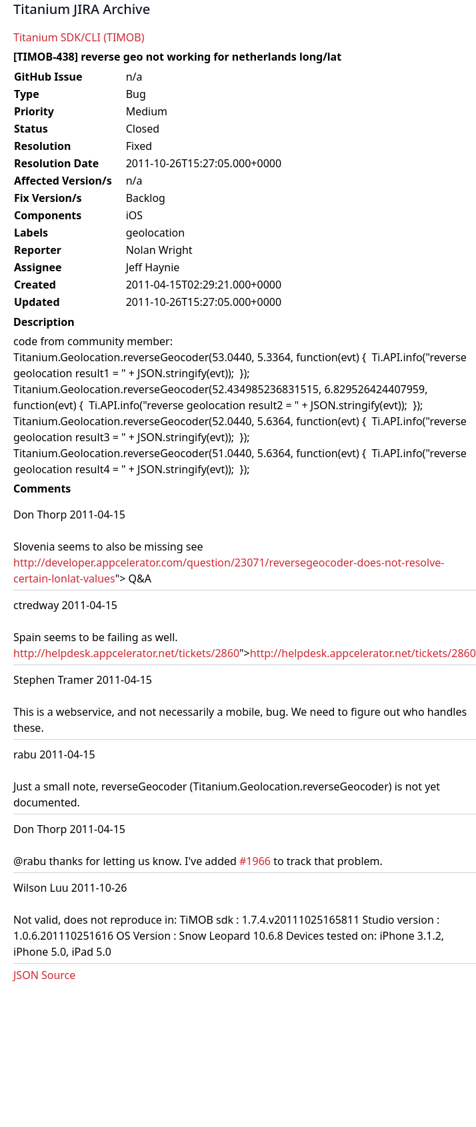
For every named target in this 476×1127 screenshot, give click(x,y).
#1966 (255, 861)
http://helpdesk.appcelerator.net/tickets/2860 (126, 653)
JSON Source (44, 975)
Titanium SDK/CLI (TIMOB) (79, 37)
